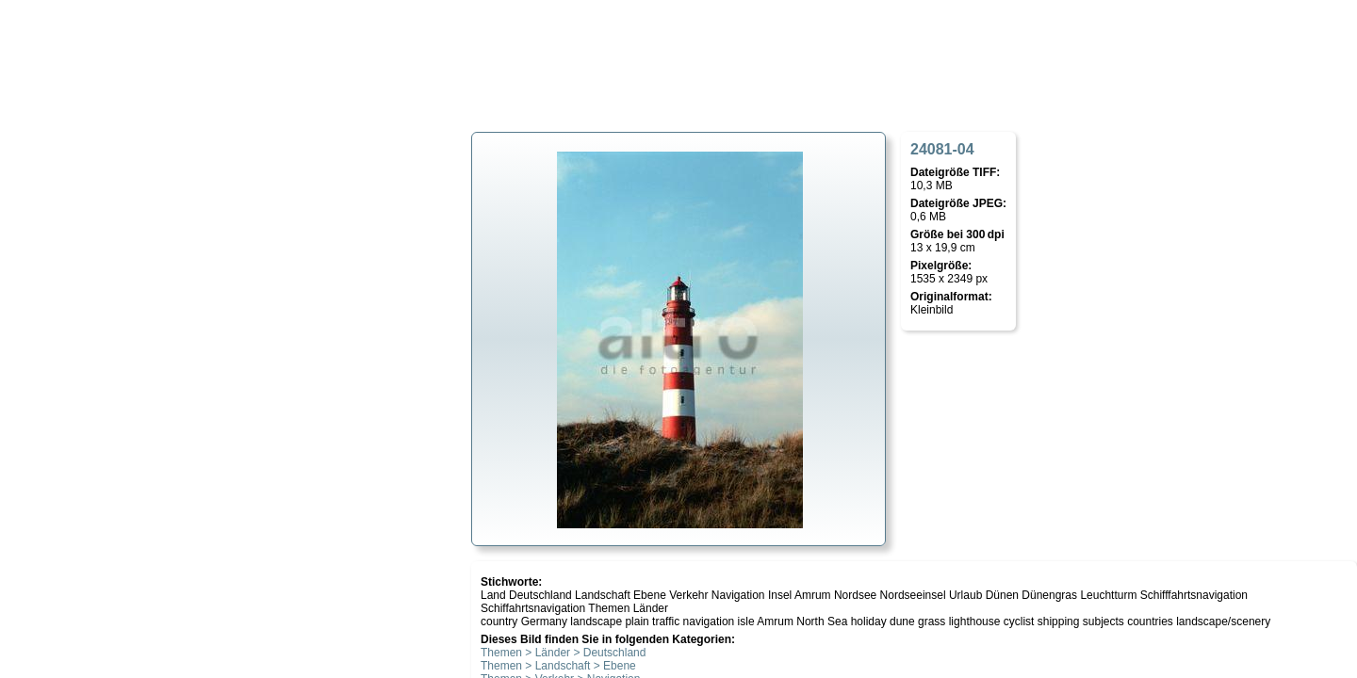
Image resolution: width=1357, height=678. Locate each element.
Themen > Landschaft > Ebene (558, 665)
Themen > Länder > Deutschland (563, 652)
